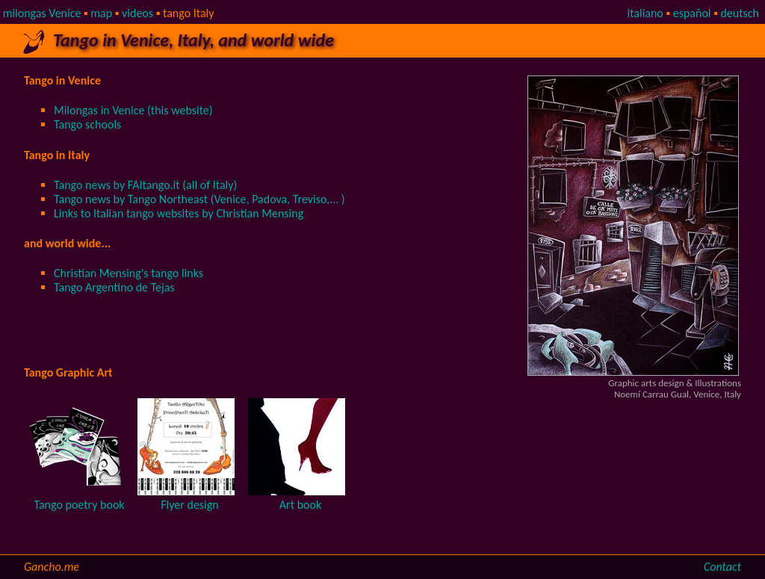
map (101, 13)
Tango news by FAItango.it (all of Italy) (145, 185)
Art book (300, 505)
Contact (722, 567)
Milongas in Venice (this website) (133, 110)
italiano (645, 13)
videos (137, 13)
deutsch (739, 13)
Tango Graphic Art (68, 372)
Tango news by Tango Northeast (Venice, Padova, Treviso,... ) (199, 199)
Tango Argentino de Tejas (114, 287)
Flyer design (189, 505)
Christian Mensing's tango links (128, 273)
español (692, 13)
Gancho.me (51, 567)
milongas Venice (42, 13)
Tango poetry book (79, 505)
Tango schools (87, 124)
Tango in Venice (62, 80)
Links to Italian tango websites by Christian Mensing (178, 213)
